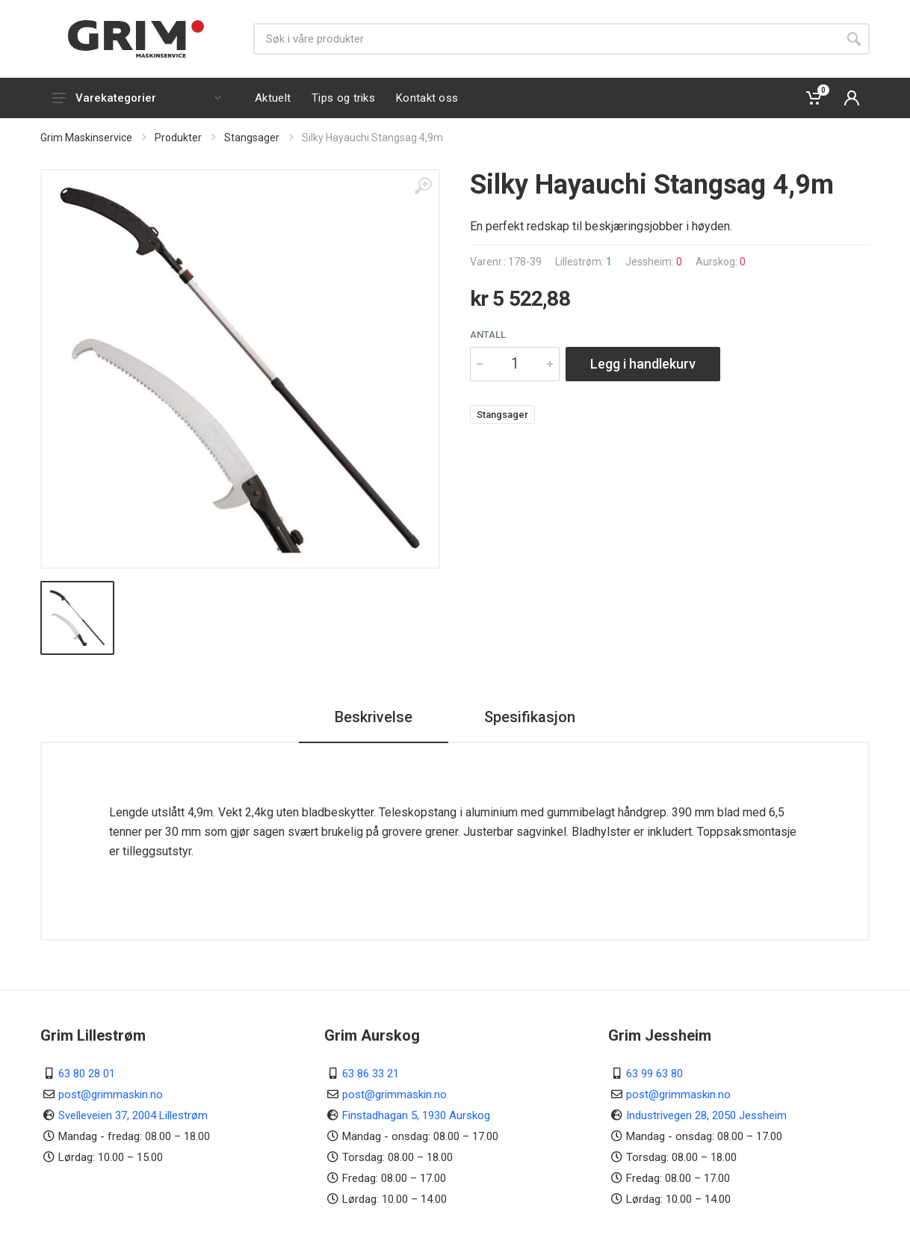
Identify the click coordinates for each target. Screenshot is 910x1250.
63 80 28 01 (86, 1073)
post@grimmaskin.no (110, 1094)
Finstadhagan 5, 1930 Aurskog (416, 1115)
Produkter (178, 138)
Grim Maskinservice (86, 138)
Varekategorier (136, 98)
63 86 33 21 (370, 1073)
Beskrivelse (373, 717)
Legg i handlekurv (643, 364)
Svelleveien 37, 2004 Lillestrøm (133, 1115)
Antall (488, 334)
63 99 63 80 (654, 1073)
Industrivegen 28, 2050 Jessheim (706, 1115)
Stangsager (251, 138)
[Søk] (545, 39)
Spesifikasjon (529, 717)
